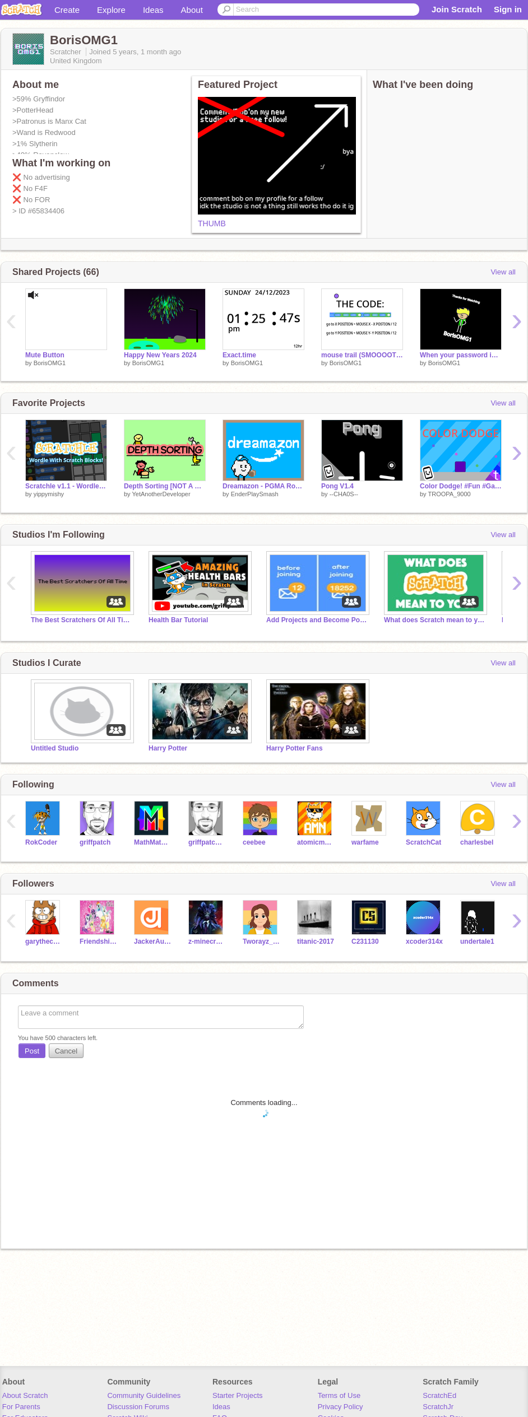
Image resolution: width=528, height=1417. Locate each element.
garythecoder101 (44, 941)
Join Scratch (457, 9)
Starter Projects (237, 1395)
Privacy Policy (340, 1406)
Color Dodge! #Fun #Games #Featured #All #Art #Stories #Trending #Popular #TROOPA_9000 (461, 486)
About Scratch (25, 1395)
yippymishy (49, 494)
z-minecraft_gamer (207, 941)
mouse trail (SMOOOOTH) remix (362, 355)
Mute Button (44, 355)
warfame (365, 842)
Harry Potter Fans (294, 748)
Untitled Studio (54, 748)
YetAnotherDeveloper (161, 494)
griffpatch (95, 842)
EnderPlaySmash (255, 494)
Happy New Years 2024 (160, 355)
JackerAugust (153, 941)
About (192, 10)
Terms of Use (339, 1395)
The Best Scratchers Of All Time (81, 620)
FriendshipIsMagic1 (98, 941)
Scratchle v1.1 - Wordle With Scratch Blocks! (66, 486)
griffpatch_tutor (207, 842)
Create (67, 10)
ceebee (254, 842)
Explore (111, 10)
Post (32, 1051)
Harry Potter (168, 748)
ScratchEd (439, 1395)
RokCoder (41, 842)
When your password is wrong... (461, 355)
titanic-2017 (315, 941)
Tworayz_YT (261, 941)
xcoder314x (424, 941)
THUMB (212, 223)
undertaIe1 (477, 941)
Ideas (153, 10)
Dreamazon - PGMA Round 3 (263, 486)
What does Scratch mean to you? (434, 620)
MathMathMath (153, 842)
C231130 (365, 941)
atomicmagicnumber (316, 842)
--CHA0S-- (344, 494)
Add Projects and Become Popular (316, 620)
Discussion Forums (138, 1406)
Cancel (66, 1051)
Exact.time (239, 355)
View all (503, 272)
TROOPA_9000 (449, 494)
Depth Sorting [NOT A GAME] (165, 486)
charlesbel (476, 842)
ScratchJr (438, 1406)
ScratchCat (423, 842)
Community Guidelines (143, 1395)
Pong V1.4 (337, 486)
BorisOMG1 (50, 363)
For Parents (21, 1406)
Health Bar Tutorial (178, 620)
